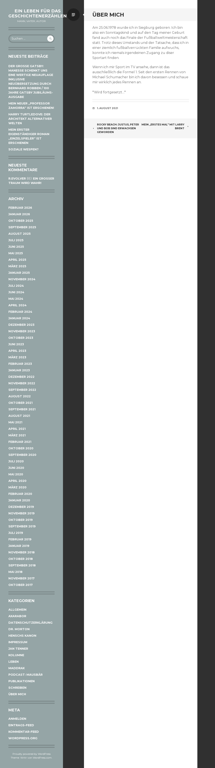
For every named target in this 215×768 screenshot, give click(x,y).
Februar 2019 (19, 539)
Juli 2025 (16, 240)
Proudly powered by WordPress (32, 753)
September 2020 (22, 455)
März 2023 (17, 357)
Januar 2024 (19, 318)
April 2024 (17, 305)
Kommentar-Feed (23, 732)
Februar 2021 (19, 442)
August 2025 (19, 234)
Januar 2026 (19, 214)
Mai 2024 (15, 299)
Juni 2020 (16, 468)
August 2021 (19, 416)
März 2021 (17, 435)
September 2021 (21, 409)
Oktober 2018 (20, 559)
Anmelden (17, 719)
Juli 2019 (15, 533)
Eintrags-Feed (21, 725)
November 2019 (21, 513)
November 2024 (21, 279)
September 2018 (22, 565)
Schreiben (17, 688)
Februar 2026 (20, 208)
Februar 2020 (20, 494)
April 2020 (17, 481)
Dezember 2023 (21, 325)
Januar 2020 (19, 500)
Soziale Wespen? (23, 149)
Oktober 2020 (20, 448)
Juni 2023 (16, 344)
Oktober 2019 (20, 520)
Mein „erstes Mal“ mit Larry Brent (165, 126)
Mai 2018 (15, 572)
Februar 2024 (20, 312)
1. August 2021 (107, 108)
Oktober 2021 (20, 403)
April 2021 (17, 429)
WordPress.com (42, 757)
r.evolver (17, 178)
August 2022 (19, 396)
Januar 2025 (19, 273)
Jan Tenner (18, 649)
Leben (13, 662)
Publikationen (21, 681)
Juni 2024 (16, 292)
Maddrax (16, 668)
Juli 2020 (16, 461)
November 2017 (21, 578)
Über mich (17, 694)
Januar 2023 (19, 370)
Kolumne (16, 655)
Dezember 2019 (21, 507)
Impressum (17, 642)
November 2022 (21, 383)
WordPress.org (22, 738)
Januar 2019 (18, 546)
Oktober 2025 (20, 221)
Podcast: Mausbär (25, 675)
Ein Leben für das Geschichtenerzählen (37, 13)
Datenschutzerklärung (30, 623)
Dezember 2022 (21, 377)
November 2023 (21, 331)
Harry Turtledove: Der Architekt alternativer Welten (30, 118)
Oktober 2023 (20, 338)
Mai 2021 (15, 422)
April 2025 (17, 260)
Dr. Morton (19, 629)
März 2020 (17, 487)
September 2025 (22, 227)
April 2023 (17, 351)
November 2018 (21, 552)
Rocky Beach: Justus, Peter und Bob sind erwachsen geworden (115, 128)
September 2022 (22, 390)
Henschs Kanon (22, 636)
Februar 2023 (20, 364)
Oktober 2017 (20, 585)
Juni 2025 (16, 247)
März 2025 (17, 266)
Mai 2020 (15, 474)
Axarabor (17, 616)
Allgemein (17, 610)
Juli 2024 (16, 286)
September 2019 (22, 526)
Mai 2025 (15, 253)
